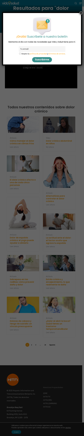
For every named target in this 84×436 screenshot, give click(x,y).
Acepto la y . (43, 53)
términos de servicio (56, 53)
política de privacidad (38, 53)
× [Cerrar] (81, 13)
